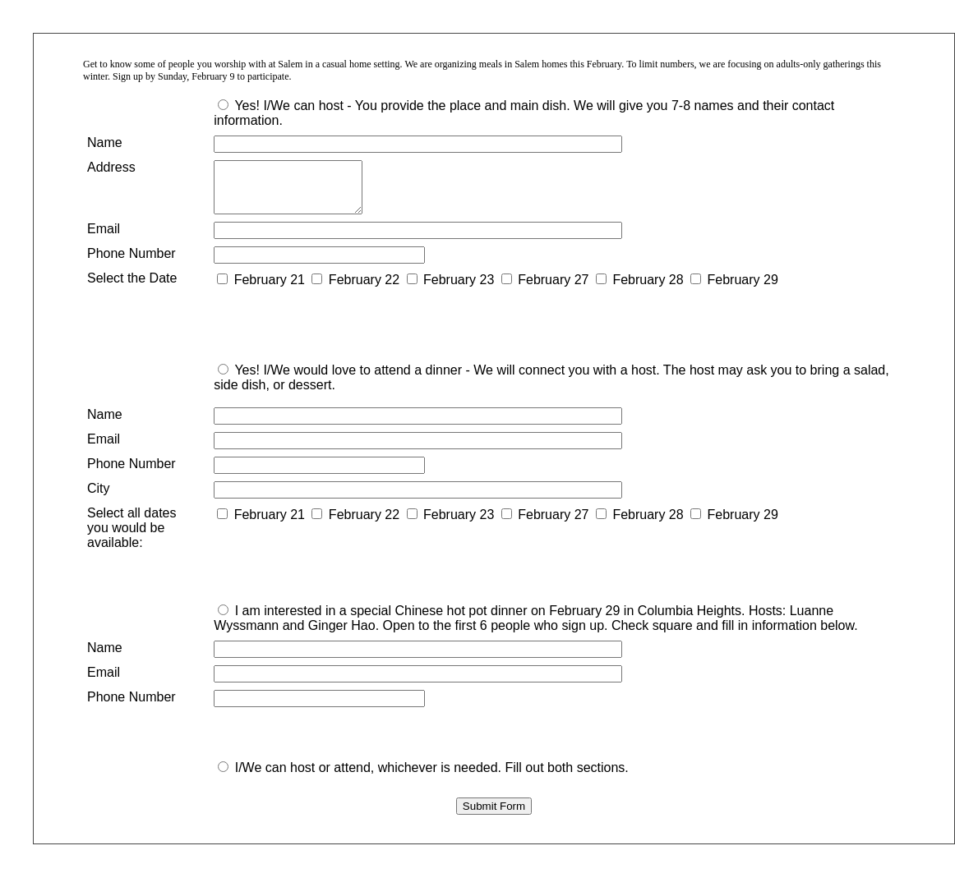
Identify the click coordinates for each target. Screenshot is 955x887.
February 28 (647, 289)
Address (111, 167)
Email (103, 239)
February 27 (553, 289)
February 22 (364, 289)
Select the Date (132, 288)
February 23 (458, 289)
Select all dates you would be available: (132, 537)
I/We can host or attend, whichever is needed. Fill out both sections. (432, 777)
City (98, 498)
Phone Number (131, 263)
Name (104, 142)
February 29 (743, 289)
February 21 (269, 289)
